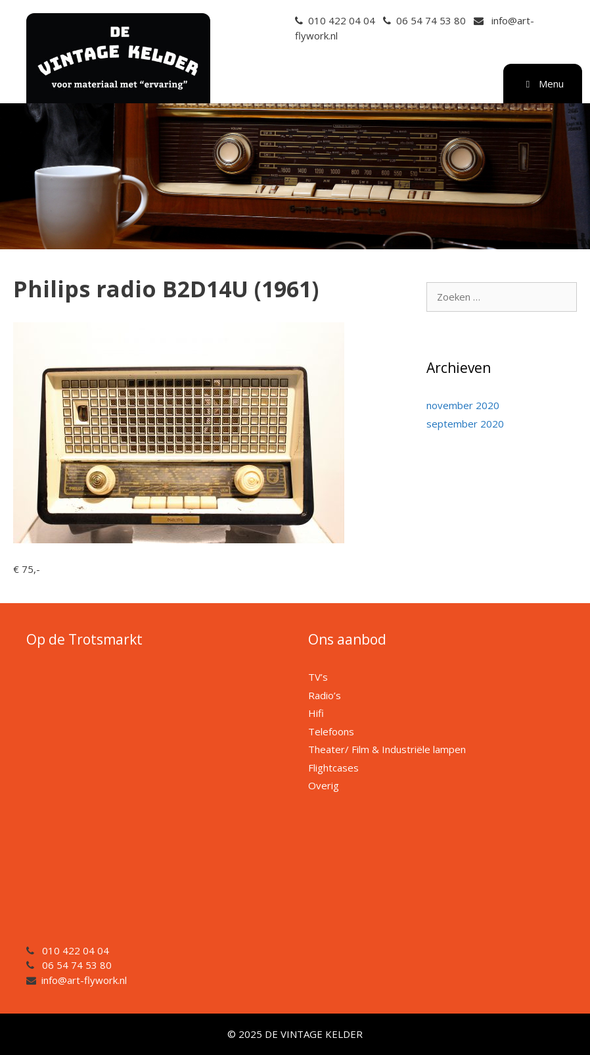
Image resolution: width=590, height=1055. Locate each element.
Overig (323, 785)
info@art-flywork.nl (84, 980)
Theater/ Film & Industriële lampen (387, 749)
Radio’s (324, 695)
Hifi (316, 713)
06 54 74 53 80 (431, 20)
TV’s (318, 676)
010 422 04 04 (341, 20)
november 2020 (462, 405)
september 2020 (465, 423)
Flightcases (333, 767)
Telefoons (331, 731)
